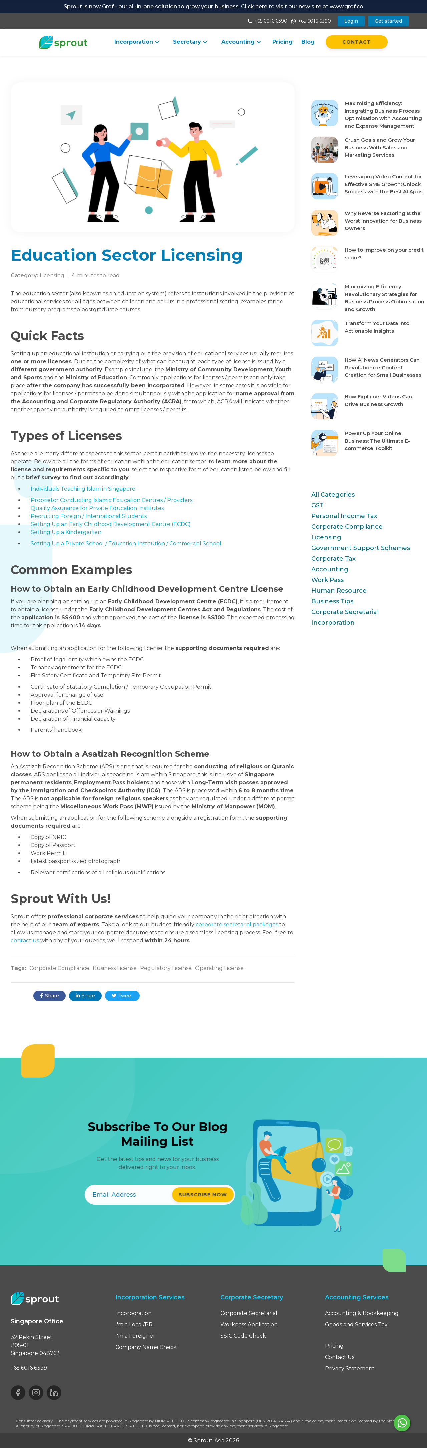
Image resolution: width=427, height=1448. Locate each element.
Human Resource (339, 590)
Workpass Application (249, 1324)
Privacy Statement (350, 1368)
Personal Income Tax (344, 516)
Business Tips (332, 601)
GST (317, 505)
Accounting (329, 569)
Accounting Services (357, 1297)
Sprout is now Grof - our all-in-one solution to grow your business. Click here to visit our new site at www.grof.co (213, 6)
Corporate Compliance (347, 526)
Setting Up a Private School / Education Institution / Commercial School (126, 543)
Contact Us (339, 1357)
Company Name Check (146, 1347)
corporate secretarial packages (237, 924)
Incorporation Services (150, 1297)
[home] (63, 42)
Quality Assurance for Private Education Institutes (97, 508)
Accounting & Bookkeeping (362, 1313)
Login (351, 21)
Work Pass (327, 580)
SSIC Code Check (243, 1336)
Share (49, 995)
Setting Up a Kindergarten (66, 532)
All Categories (333, 494)
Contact (356, 42)
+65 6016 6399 (29, 1368)
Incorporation (333, 622)
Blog (308, 42)
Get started (388, 21)
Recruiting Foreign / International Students (89, 516)
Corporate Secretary (251, 1297)
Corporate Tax (333, 558)
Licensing (326, 537)
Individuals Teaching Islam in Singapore (83, 489)
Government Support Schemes (360, 548)
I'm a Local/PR (134, 1324)
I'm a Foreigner (135, 1336)
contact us (25, 940)
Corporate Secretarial (345, 612)
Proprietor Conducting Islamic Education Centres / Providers (111, 500)
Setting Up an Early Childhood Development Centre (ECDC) (111, 524)
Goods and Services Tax (356, 1324)
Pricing (282, 42)
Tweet (122, 995)
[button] (137, 42)
